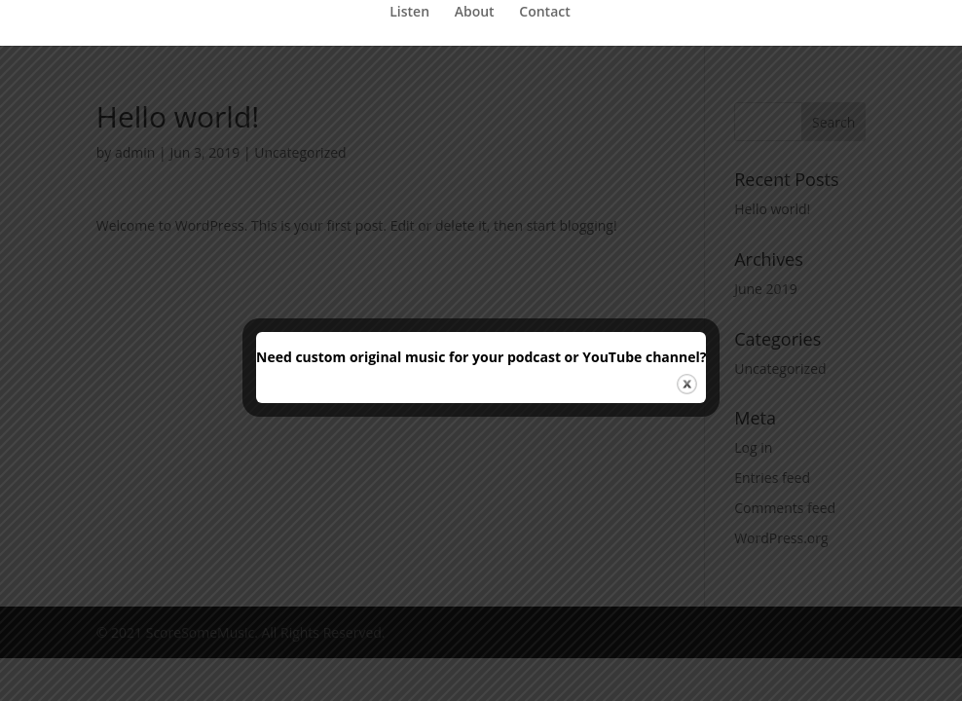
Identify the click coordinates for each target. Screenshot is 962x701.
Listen (409, 12)
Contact (544, 12)
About (475, 12)
